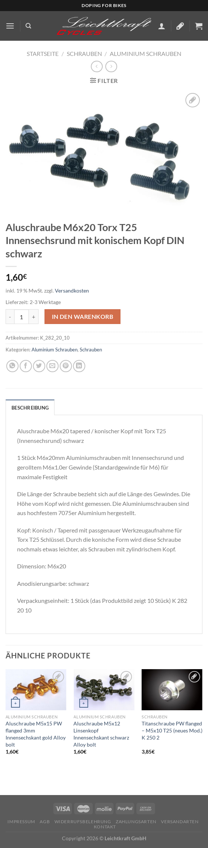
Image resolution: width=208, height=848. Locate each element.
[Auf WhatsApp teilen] (12, 366)
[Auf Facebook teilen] (26, 366)
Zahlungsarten (136, 821)
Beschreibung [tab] (30, 408)
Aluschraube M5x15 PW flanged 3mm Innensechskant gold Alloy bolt (36, 733)
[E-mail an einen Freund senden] (52, 366)
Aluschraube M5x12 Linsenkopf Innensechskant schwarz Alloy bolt (101, 733)
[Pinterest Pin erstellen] (66, 366)
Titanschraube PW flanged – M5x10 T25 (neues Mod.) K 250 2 (172, 730)
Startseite (43, 53)
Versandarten (179, 821)
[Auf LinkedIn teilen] (79, 366)
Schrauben (84, 53)
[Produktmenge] (21, 316)
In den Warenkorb (82, 316)
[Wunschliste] (180, 26)
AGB (45, 821)
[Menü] (10, 26)
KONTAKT (105, 826)
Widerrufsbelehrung (83, 821)
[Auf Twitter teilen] (39, 366)
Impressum (21, 821)
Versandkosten (72, 290)
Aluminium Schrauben (145, 53)
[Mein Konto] (161, 26)
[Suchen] (28, 26)
